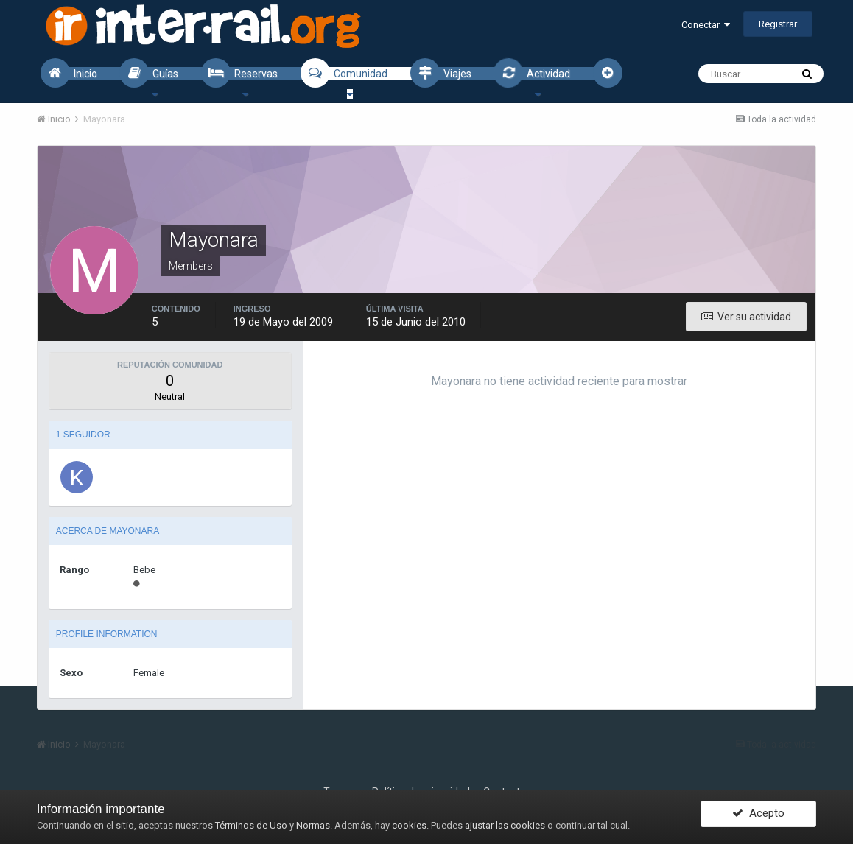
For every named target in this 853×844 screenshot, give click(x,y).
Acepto (758, 816)
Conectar (705, 24)
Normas (313, 825)
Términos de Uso (251, 825)
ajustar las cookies (505, 825)
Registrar (778, 23)
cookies (409, 825)
